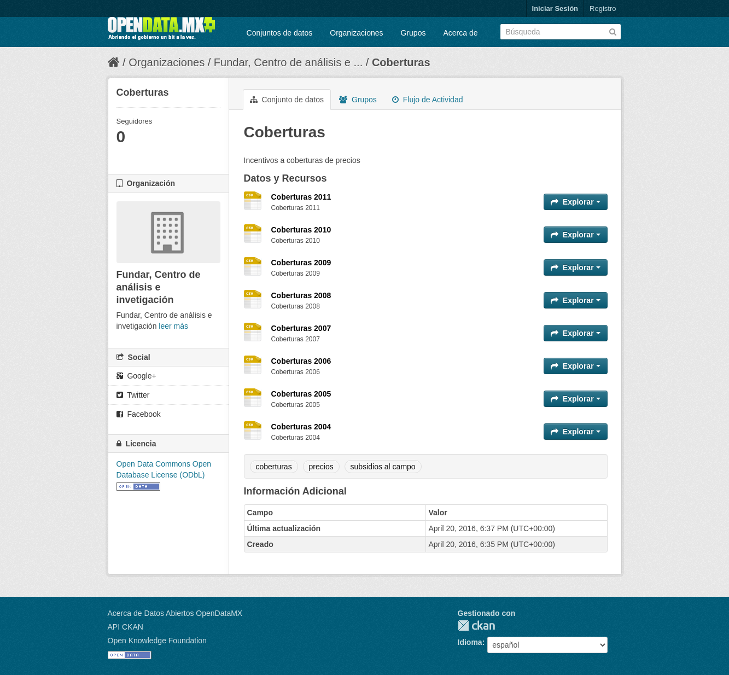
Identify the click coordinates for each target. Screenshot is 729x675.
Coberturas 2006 (301, 361)
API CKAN (125, 626)
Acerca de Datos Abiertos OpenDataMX (175, 613)
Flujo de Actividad (427, 99)
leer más (173, 326)
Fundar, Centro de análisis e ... (288, 62)
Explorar (575, 201)
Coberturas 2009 (301, 262)
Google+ (136, 375)
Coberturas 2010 (301, 229)
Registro (603, 8)
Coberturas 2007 (301, 328)
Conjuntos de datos (280, 32)
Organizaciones (356, 32)
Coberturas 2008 (301, 295)
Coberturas (401, 62)
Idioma (470, 642)
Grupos (413, 32)
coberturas (274, 466)
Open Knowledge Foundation (157, 640)
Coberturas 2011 (301, 197)
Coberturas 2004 (301, 426)
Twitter (133, 395)
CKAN (476, 625)
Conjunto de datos (287, 99)
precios (321, 466)
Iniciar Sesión (555, 8)
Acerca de (460, 32)
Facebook (138, 414)
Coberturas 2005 (301, 393)
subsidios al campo (383, 466)
